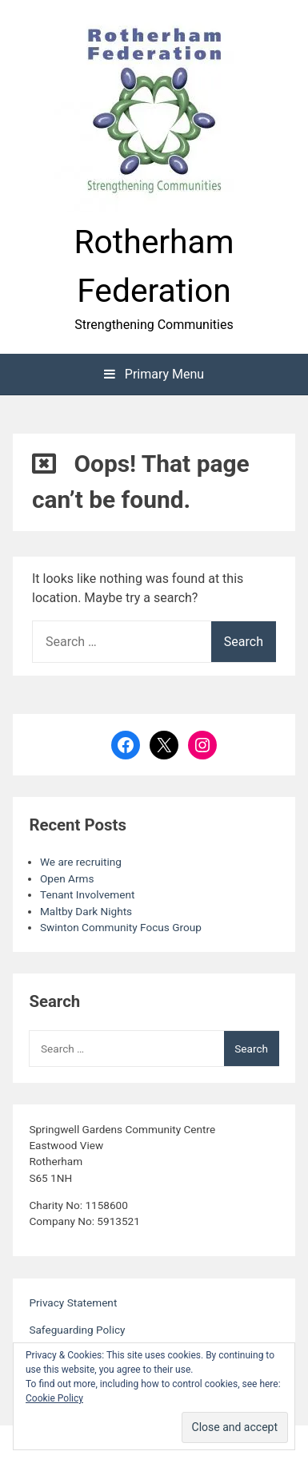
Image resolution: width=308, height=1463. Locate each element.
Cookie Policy (54, 1398)
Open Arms (67, 878)
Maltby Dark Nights (86, 911)
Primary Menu (154, 374)
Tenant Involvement (87, 894)
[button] (154, 112)
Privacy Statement (73, 1302)
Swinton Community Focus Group (121, 927)
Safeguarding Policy (77, 1329)
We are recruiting (81, 861)
